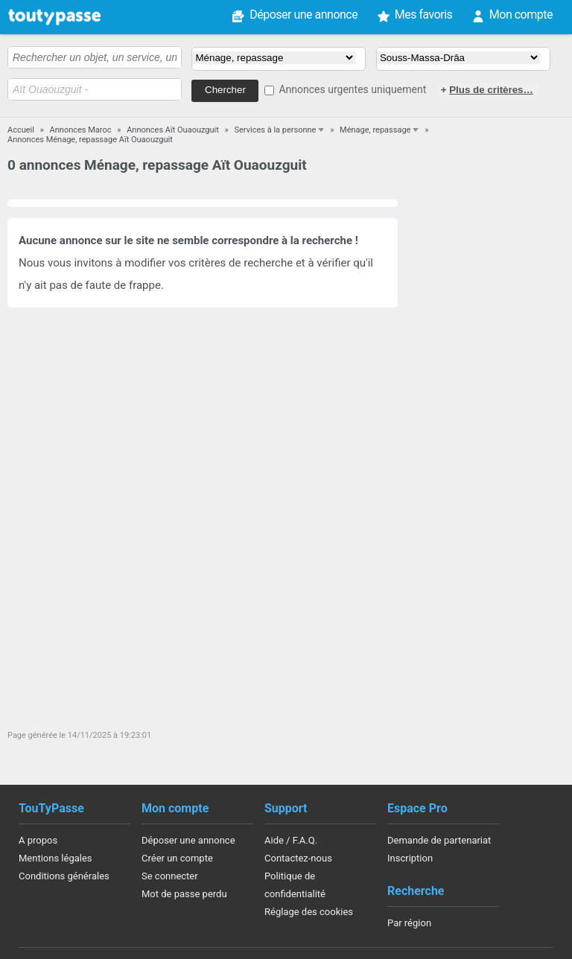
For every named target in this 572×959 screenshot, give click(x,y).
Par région (409, 922)
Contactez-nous (298, 858)
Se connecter (170, 876)
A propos (38, 840)
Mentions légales (55, 858)
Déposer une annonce (304, 14)
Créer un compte (177, 858)
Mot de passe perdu (184, 893)
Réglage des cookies (308, 911)
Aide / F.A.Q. (290, 840)
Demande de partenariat (439, 840)
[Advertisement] (487, 460)
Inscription (410, 858)
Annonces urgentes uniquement (352, 89)
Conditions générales (64, 876)
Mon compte (521, 14)
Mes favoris (424, 14)
